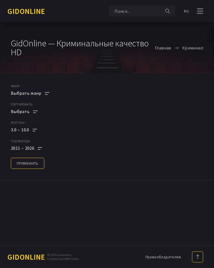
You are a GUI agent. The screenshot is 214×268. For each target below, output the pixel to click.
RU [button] (186, 11)
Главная (163, 48)
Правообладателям (163, 256)
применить (27, 163)
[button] (30, 130)
